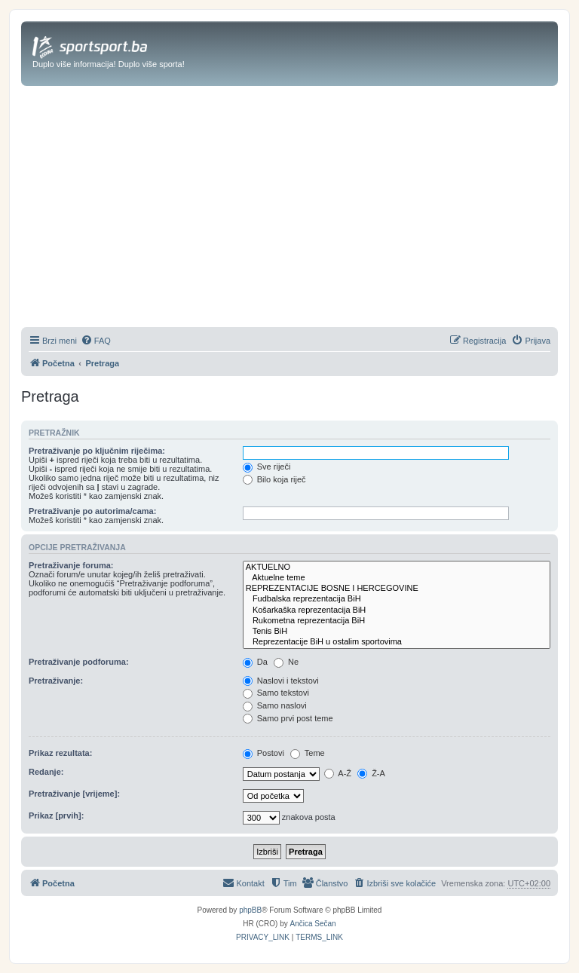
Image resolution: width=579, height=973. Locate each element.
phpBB (250, 910)
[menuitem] (96, 341)
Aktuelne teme (396, 578)
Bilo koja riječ (274, 479)
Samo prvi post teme (288, 718)
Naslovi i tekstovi (281, 680)
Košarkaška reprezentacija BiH (396, 610)
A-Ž (337, 773)
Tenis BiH (396, 631)
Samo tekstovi (276, 692)
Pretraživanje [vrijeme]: (74, 793)
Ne (286, 661)
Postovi (263, 752)
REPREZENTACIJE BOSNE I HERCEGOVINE (396, 588)
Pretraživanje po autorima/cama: (92, 511)
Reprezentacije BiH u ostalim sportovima (396, 642)
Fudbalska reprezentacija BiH (396, 599)
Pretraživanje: (56, 680)
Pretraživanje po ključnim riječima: (97, 450)
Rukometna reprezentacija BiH (396, 621)
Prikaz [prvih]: (56, 815)
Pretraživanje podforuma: (79, 661)
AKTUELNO (396, 567)
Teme (307, 752)
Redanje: (46, 771)
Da (255, 661)
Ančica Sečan (313, 923)
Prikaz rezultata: (60, 752)
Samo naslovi (275, 705)
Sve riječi (267, 466)
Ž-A (371, 773)
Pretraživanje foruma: (71, 565)
